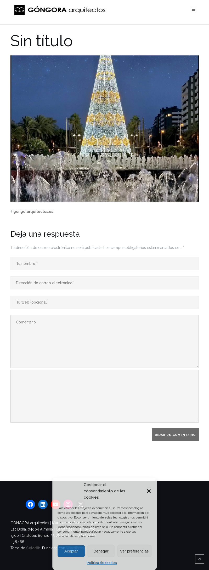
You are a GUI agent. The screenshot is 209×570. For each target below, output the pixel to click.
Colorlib (33, 548)
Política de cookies (102, 563)
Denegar (101, 551)
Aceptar (71, 551)
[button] (148, 491)
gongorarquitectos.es (33, 211)
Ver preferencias (134, 551)
